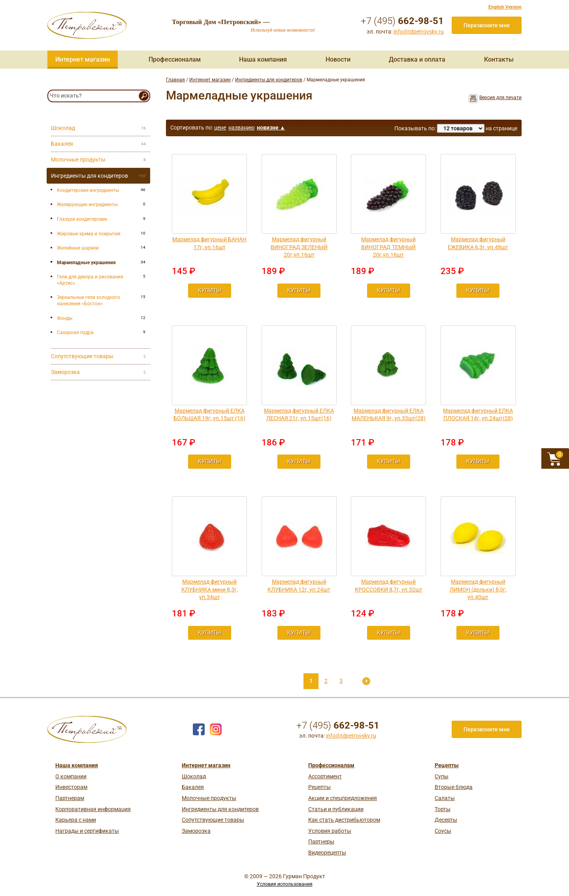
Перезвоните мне (486, 25)
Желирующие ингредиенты (87, 204)
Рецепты (319, 787)
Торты (442, 809)
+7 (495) (402, 20)
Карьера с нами (75, 820)
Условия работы (329, 831)
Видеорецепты (327, 852)
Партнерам (69, 798)
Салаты (445, 798)
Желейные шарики (78, 248)
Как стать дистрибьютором (344, 820)
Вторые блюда (454, 787)
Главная (175, 80)
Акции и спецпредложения (342, 798)
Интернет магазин (82, 59)
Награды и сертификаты (87, 831)
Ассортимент (325, 776)
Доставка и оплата (417, 59)
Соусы (443, 831)
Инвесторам (71, 787)
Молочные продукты (209, 798)
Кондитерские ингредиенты (88, 190)
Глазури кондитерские (82, 219)
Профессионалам (175, 59)
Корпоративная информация (93, 809)
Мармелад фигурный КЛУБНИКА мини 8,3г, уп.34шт (209, 589)
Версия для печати (500, 97)
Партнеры (321, 841)
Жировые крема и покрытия (89, 234)
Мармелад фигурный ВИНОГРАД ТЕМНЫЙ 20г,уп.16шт (388, 247)
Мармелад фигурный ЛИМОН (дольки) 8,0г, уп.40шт (478, 589)
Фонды (64, 318)
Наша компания (263, 59)
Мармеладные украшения (86, 262)
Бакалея (193, 787)
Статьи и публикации (336, 809)
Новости (338, 59)
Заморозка (196, 831)
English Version (505, 7)
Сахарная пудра (75, 332)
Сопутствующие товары (213, 820)
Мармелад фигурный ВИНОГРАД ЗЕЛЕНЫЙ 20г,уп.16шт (299, 247)
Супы (441, 776)
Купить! (209, 290)
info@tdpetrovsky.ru (419, 31)
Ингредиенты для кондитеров (268, 80)
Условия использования (285, 884)
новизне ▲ (271, 127)
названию (241, 127)
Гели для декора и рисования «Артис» (90, 280)
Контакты (499, 59)
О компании (71, 776)
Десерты (446, 820)
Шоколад (194, 776)
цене (220, 127)
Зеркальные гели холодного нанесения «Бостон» (88, 300)
